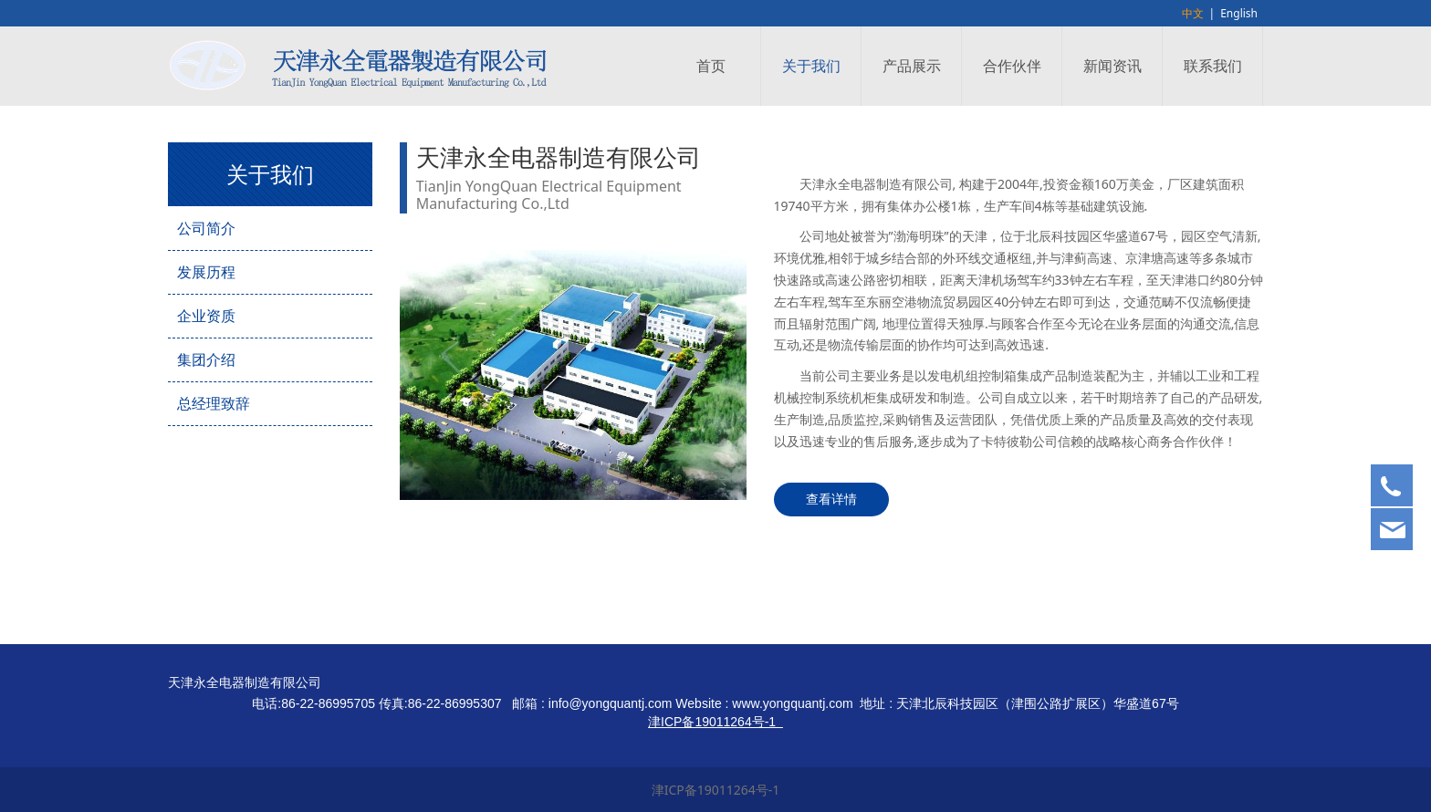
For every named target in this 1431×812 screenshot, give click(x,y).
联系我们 (1213, 66)
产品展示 (912, 66)
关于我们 (811, 66)
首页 (711, 66)
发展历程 (206, 272)
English (1239, 13)
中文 (1193, 13)
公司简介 (206, 228)
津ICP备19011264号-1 (716, 789)
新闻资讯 (1112, 66)
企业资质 (206, 316)
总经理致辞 (213, 403)
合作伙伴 (1012, 66)
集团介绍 (206, 359)
